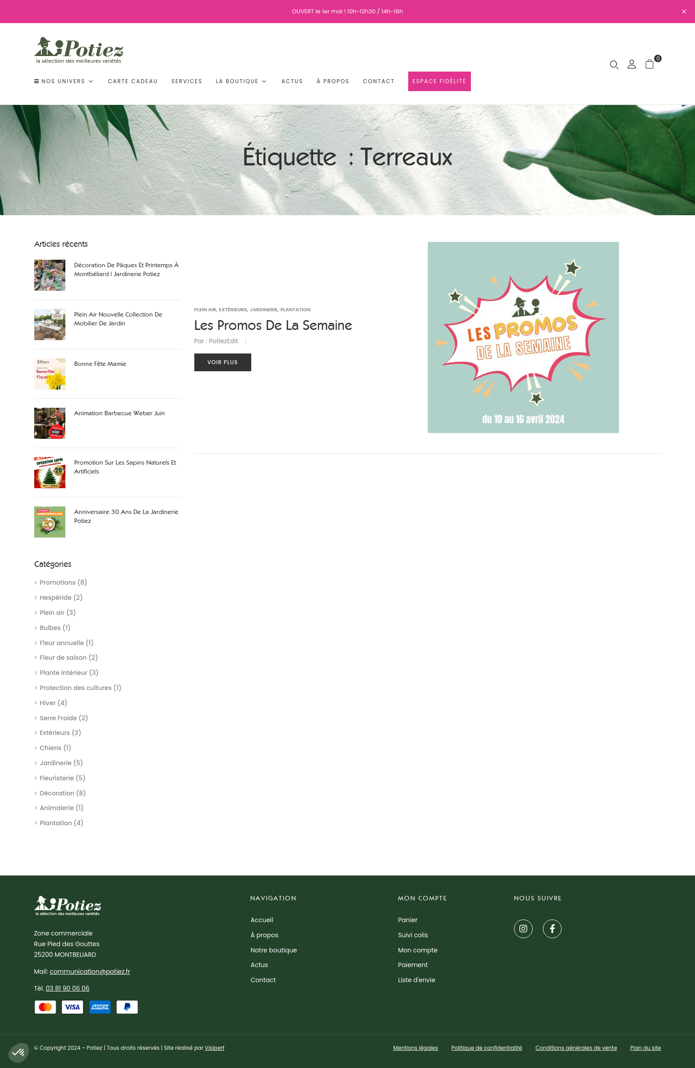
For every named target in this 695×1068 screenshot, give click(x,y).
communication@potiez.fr (90, 971)
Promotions (58, 582)
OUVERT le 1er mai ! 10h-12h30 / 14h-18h (347, 11)
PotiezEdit (223, 341)
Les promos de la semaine (273, 325)
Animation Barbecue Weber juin (119, 413)
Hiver (48, 703)
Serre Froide (58, 718)
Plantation (56, 823)
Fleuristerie (57, 778)
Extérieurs (55, 732)
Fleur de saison (63, 657)
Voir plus (223, 362)
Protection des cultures (76, 687)
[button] (653, 64)
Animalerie (57, 807)
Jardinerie (56, 763)
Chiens (51, 747)
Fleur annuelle (62, 642)
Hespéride (56, 597)
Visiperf (215, 1048)
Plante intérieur (64, 672)
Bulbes (50, 627)
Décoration (57, 793)
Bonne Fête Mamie (100, 364)
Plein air (52, 612)
